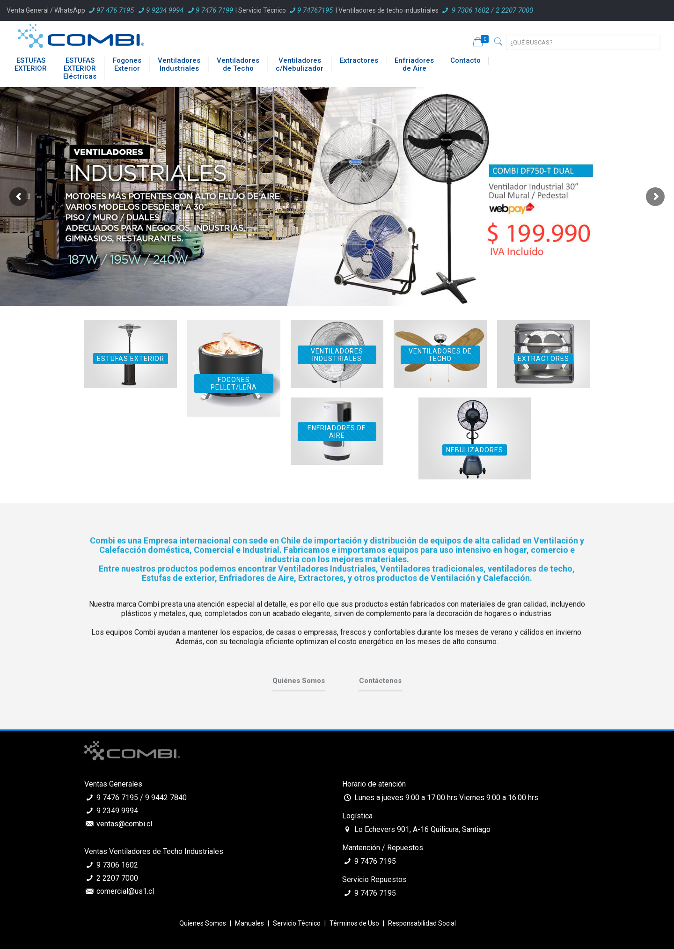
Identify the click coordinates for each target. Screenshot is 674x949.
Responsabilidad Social (422, 923)
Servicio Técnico (297, 923)
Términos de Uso (354, 923)
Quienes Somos (202, 923)
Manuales (249, 923)
